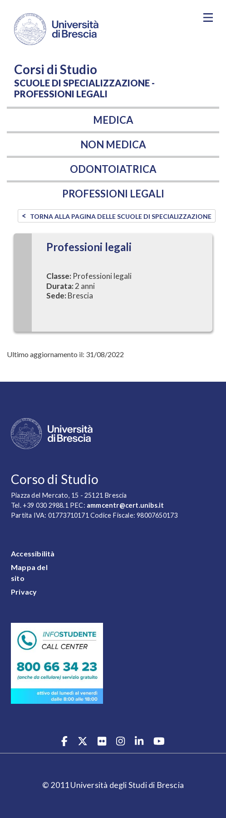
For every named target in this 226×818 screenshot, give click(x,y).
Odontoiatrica (113, 169)
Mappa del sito (29, 572)
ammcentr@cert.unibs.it (125, 505)
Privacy (24, 591)
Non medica (113, 144)
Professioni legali (113, 193)
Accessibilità (33, 553)
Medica (113, 120)
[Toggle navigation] (208, 18)
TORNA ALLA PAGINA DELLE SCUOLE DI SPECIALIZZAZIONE (120, 216)
